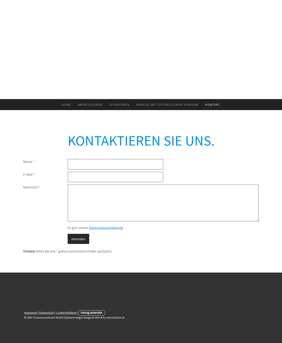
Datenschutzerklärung (106, 227)
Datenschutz (46, 312)
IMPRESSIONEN (90, 105)
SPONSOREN (119, 105)
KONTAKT (212, 105)
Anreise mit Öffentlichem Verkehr (167, 105)
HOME (66, 105)
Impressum (30, 312)
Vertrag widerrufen (91, 312)
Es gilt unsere (95, 227)
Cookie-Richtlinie (66, 312)
